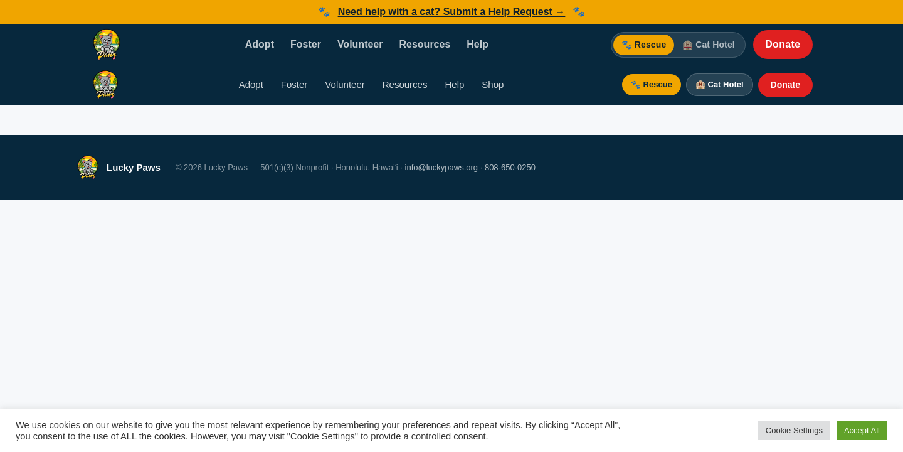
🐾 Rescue (644, 45)
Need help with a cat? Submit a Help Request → (452, 11)
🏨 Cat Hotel (708, 45)
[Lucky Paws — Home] (106, 44)
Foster (305, 44)
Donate (782, 44)
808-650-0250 (510, 167)
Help (477, 44)
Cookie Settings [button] (794, 430)
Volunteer (360, 44)
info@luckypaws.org (441, 167)
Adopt (259, 44)
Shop (493, 84)
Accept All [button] (862, 430)
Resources (424, 44)
